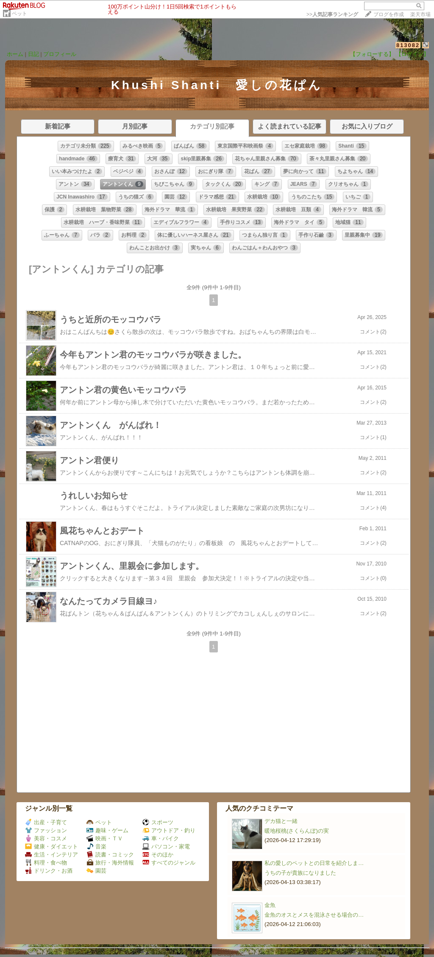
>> (332, 14)
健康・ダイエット (51, 846)
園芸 (96, 870)
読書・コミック (110, 854)
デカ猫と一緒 (281, 821)
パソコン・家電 (166, 846)
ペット (19, 14)
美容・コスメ (46, 838)
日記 (33, 54)
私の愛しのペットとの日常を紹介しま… (314, 863)
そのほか (157, 854)
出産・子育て (46, 822)
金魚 (269, 905)
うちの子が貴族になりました (300, 873)
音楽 (96, 846)
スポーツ (157, 822)
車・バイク (160, 838)
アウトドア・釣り (168, 830)
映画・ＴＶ (104, 838)
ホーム (15, 54)
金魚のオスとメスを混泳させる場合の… (314, 915)
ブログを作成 (388, 14)
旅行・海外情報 (110, 862)
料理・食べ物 (46, 862)
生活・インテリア (51, 854)
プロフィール (59, 54)
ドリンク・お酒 (48, 870)
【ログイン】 (412, 54)
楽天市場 (420, 14)
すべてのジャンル (168, 862)
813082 (408, 45)
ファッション (46, 830)
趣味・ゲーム (107, 830)
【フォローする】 (372, 54)
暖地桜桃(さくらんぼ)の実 (296, 831)
